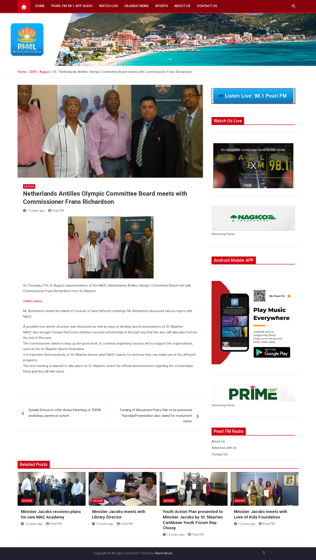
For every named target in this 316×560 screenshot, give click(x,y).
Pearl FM (56, 210)
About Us (182, 6)
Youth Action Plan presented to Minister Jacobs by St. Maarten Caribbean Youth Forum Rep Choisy (193, 519)
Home (40, 6)
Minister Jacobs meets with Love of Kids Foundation (260, 514)
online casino (32, 301)
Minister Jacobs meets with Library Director (118, 514)
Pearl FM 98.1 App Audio (72, 6)
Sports (161, 6)
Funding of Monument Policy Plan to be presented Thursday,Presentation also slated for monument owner (156, 415)
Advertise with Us (224, 448)
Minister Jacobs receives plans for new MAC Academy (51, 514)
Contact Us (207, 6)
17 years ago (34, 210)
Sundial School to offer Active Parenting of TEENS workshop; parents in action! (65, 413)
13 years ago (32, 524)
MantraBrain (163, 553)
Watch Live (108, 6)
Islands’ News (137, 6)
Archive (29, 186)
